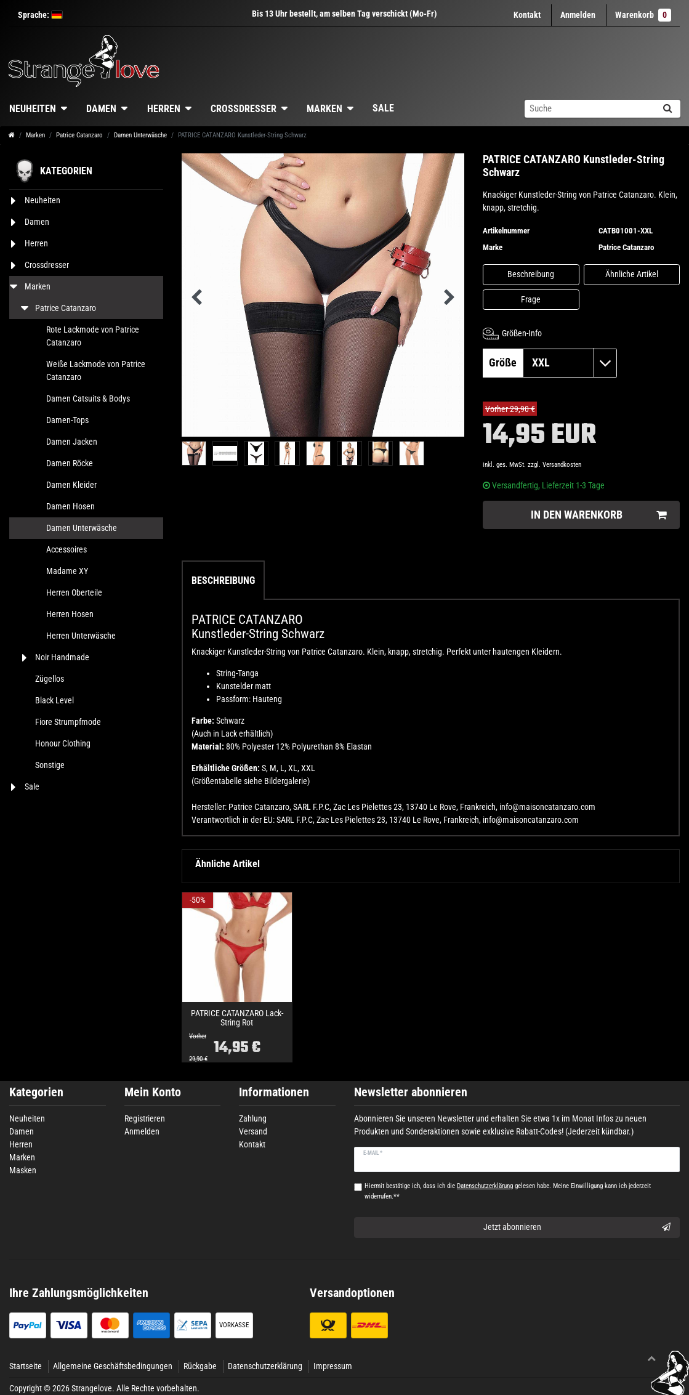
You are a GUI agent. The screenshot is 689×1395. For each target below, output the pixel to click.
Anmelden (141, 1131)
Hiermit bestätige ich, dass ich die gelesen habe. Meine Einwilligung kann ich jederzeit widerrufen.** (508, 1191)
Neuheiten (27, 1118)
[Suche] (667, 109)
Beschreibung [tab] (223, 580)
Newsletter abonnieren (410, 1092)
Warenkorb (643, 15)
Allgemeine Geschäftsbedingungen (112, 1366)
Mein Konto (152, 1092)
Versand (253, 1131)
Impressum (332, 1366)
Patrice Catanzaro (79, 135)
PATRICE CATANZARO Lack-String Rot (237, 1018)
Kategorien (36, 1092)
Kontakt (527, 15)
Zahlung (253, 1118)
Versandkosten (561, 465)
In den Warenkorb (598, 515)
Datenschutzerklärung (265, 1366)
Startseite (25, 1366)
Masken (22, 1170)
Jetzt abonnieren (577, 1227)
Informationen (274, 1092)
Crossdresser (243, 109)
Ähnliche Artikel (631, 274)
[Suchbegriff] (589, 109)
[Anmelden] (578, 15)
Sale (383, 108)
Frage (531, 299)
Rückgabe (200, 1366)
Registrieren (144, 1118)
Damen (101, 109)
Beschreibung (530, 274)
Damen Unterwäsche (140, 135)
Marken (324, 109)
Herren (163, 109)
